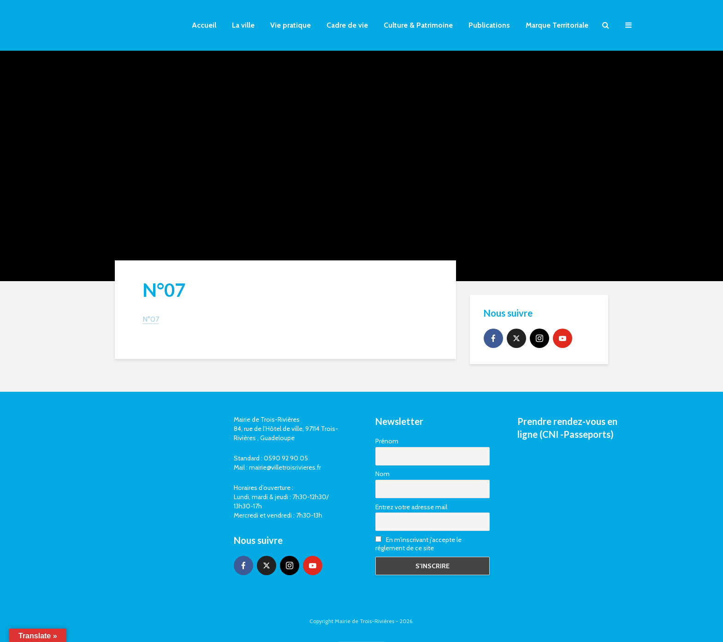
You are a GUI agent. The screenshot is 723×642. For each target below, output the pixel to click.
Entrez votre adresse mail (411, 507)
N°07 (150, 319)
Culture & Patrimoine (418, 25)
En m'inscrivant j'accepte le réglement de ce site (418, 544)
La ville (243, 25)
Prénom (386, 441)
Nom (382, 474)
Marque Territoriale (557, 25)
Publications (489, 25)
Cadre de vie (347, 25)
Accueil (204, 25)
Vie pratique (290, 25)
